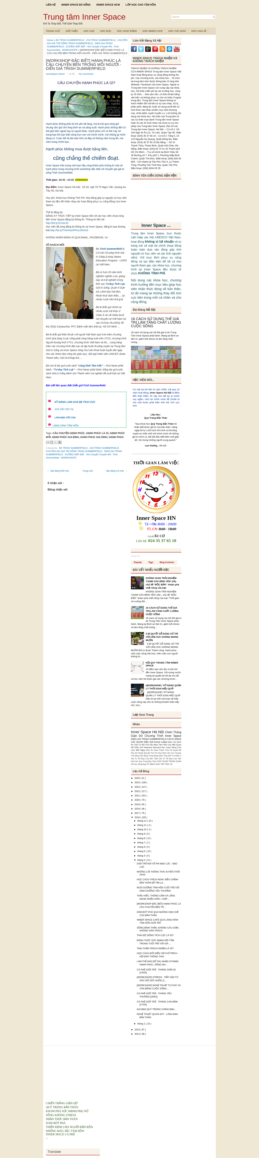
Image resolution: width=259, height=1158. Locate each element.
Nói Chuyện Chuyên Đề (100, 46)
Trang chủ (87, 470)
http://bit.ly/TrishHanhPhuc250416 (69, 230)
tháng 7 (141, 842)
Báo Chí (172, 742)
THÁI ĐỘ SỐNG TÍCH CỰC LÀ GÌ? (155, 935)
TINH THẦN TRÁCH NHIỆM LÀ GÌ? (155, 948)
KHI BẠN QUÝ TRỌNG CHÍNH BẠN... (156, 1009)
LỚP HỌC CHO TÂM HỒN (141, 4)
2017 (137, 813)
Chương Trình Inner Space (163, 735)
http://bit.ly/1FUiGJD (57, 223)
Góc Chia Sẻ (198, 31)
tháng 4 (141, 855)
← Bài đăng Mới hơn (58, 470)
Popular (138, 562)
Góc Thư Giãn (177, 31)
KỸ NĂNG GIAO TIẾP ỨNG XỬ (160, 764)
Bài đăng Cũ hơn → (117, 470)
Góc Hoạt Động (127, 31)
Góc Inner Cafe (152, 31)
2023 (137, 787)
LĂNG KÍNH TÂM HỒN (66, 425)
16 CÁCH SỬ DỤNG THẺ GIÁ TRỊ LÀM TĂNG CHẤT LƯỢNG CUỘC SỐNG (156, 322)
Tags (150, 562)
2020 (137, 800)
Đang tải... (136, 556)
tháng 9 (141, 833)
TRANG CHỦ (53, 31)
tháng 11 (142, 825)
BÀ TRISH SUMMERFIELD (70, 40)
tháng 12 (142, 820)
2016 (137, 817)
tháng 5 (141, 851)
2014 (137, 1034)
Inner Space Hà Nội (160, 392)
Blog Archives (167, 562)
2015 (137, 1029)
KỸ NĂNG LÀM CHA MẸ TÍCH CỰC (74, 402)
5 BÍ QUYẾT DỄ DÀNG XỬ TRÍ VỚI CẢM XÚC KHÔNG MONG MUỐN (162, 637)
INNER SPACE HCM (108, 4)
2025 (137, 778)
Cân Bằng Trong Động (149, 756)
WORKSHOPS (70, 50)
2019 (137, 804)
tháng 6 (141, 847)
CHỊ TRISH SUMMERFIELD (101, 40)
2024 (137, 782)
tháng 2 (141, 860)
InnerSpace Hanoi (55, 74)
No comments (86, 74)
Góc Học (89, 31)
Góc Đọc (105, 31)
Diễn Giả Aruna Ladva (156, 742)
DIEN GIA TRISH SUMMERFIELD (149, 739)
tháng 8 (141, 838)
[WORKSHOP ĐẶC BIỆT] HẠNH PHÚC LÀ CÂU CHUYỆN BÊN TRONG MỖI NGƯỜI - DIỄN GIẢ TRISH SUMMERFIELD (83, 65)
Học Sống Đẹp (140, 764)
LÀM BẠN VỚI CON (65, 417)
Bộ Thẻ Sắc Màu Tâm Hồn (155, 744)
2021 (137, 795)
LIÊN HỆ (51, 4)
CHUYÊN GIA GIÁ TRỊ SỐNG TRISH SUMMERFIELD (74, 451)
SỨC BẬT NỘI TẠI (64, 409)
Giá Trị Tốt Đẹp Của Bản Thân (145, 759)
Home (50, 40)
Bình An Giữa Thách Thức (158, 750)
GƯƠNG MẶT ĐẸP (76, 46)
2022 (137, 791)
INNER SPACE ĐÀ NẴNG (76, 4)
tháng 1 (141, 1023)
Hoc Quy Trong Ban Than (146, 761)
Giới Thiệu (72, 31)
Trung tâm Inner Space (84, 16)
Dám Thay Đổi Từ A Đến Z (170, 756)
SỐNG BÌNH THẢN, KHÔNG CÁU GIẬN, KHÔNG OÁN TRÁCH (158, 929)
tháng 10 (142, 829)
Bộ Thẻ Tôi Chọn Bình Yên (159, 753)
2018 (137, 808)
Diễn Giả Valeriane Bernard (147, 747)
